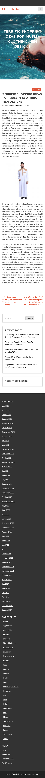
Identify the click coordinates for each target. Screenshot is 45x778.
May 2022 (5, 545)
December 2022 (8, 523)
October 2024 (7, 458)
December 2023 (8, 488)
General (6, 674)
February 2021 (7, 606)
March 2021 (6, 601)
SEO (4, 713)
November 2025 (8, 423)
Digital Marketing (9, 643)
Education (7, 652)
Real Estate (7, 708)
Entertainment (8, 656)
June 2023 (6, 510)
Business (6, 639)
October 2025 (7, 428)
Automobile (7, 630)
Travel (5, 739)
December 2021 (8, 567)
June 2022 (6, 541)
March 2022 (6, 554)
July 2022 (5, 536)
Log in (4, 750)
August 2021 (7, 580)
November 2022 (8, 528)
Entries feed (6, 754)
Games (6, 669)
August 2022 (7, 532)
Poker (5, 704)
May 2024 (5, 480)
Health (5, 678)
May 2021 (5, 593)
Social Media (8, 721)
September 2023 (8, 502)
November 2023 (8, 493)
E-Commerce (8, 648)
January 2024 (7, 484)
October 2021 (7, 575)
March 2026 (6, 415)
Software (6, 726)
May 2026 (5, 406)
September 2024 (8, 462)
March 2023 (6, 519)
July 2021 (5, 584)
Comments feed (8, 759)
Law (4, 695)
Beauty (6, 634)
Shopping (36, 89)
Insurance (7, 691)
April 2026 (5, 410)
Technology (7, 734)
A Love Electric (11, 9)
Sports (5, 730)
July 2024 (5, 471)
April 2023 (5, 515)
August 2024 (7, 467)
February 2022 (7, 558)
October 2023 (7, 497)
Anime (5, 621)
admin (12, 105)
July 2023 (5, 506)
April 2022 (5, 549)
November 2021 (8, 571)
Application (7, 626)
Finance (6, 661)
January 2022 (7, 562)
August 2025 (7, 436)
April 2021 (5, 597)
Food (5, 665)
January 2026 (7, 419)
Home (5, 682)
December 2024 (8, 449)
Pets (5, 700)
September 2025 (8, 432)
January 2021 (7, 610)
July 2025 (5, 441)
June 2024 (6, 475)
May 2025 (5, 445)
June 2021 (6, 588)
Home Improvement (10, 687)
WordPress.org (7, 763)
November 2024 (8, 454)
